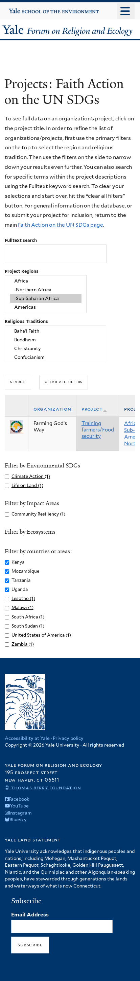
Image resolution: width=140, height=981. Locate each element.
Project (94, 409)
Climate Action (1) (30, 476)
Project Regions (22, 271)
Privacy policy (68, 738)
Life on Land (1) (27, 485)
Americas (45, 307)
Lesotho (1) (23, 598)
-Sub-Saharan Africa (45, 298)
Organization (52, 409)
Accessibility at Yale (27, 738)
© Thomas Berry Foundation (43, 787)
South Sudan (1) (27, 626)
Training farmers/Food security (97, 429)
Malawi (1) (22, 607)
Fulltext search (21, 240)
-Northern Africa (45, 290)
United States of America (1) (41, 635)
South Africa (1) (27, 616)
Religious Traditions (26, 321)
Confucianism (55, 357)
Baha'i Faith (55, 331)
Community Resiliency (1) (38, 514)
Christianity (55, 348)
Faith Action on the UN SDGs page (60, 225)
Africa (45, 281)
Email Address (30, 914)
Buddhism (55, 340)
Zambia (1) (22, 644)
